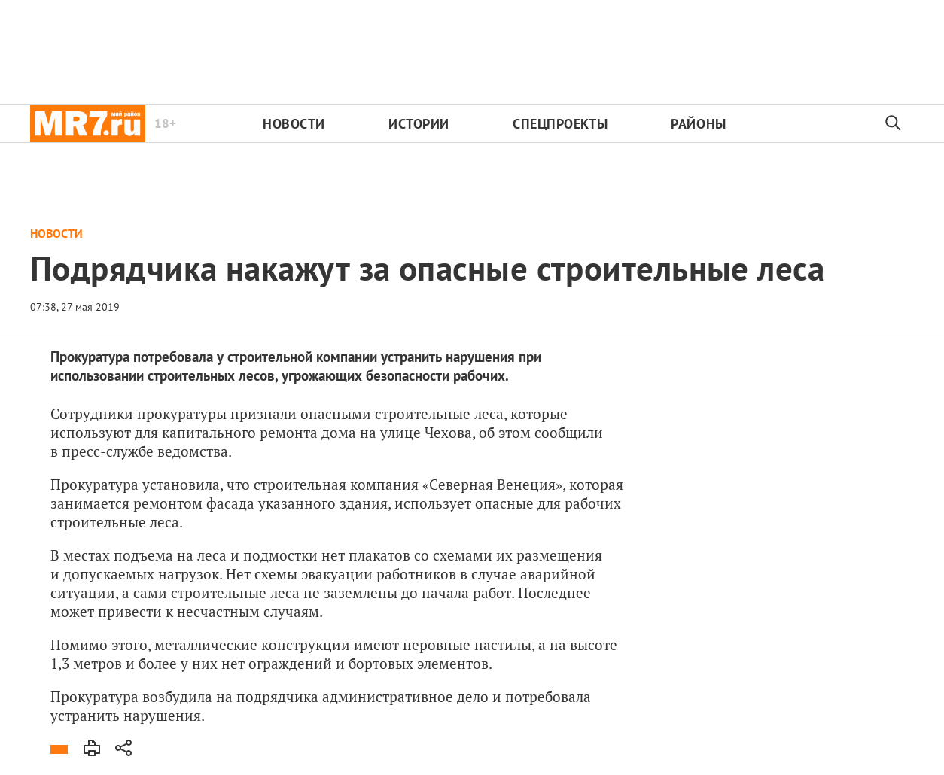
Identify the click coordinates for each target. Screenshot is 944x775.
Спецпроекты (560, 123)
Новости (294, 123)
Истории (418, 123)
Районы (698, 123)
